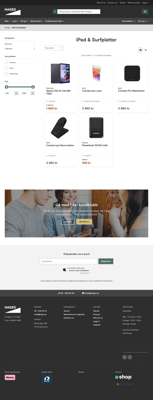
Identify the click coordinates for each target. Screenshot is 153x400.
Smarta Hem (36, 21)
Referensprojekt (134, 3)
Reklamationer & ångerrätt (74, 314)
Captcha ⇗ (85, 273)
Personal (96, 314)
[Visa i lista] (145, 49)
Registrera (106, 261)
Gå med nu (85, 222)
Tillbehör (20, 49)
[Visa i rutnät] (140, 49)
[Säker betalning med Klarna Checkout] (10, 377)
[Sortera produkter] (53, 48)
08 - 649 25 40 (67, 293)
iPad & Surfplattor (19, 28)
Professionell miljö (54, 21)
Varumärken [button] (128, 21)
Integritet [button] (96, 325)
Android (20, 44)
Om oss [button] (142, 21)
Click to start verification (79, 270)
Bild (7, 21)
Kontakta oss (113, 3)
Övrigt (24, 21)
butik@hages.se (92, 293)
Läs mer (67, 222)
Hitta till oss (101, 3)
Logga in (145, 3)
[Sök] (76, 11)
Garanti (67, 311)
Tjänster (123, 3)
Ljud (15, 21)
